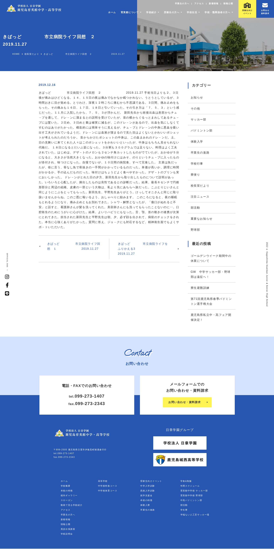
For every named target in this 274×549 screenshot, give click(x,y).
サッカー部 (198, 119)
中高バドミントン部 (191, 500)
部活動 (195, 207)
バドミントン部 (202, 130)
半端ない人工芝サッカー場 (194, 515)
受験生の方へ (167, 13)
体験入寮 (145, 505)
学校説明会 (67, 534)
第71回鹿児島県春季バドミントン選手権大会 (211, 301)
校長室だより (200, 185)
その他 (195, 108)
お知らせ (197, 97)
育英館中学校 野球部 (191, 496)
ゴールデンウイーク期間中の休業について (211, 258)
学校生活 (189, 13)
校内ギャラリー (69, 496)
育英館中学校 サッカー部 (194, 491)
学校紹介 (146, 13)
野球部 (195, 229)
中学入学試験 (147, 486)
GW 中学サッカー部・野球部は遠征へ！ (210, 274)
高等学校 (103, 481)
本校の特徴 (67, 491)
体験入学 (197, 141)
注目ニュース (200, 196)
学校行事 (197, 163)
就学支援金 (146, 496)
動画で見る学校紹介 (71, 505)
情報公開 (228, 4)
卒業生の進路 (200, 152)
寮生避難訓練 (200, 287)
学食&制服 (186, 481)
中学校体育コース (107, 491)
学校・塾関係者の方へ (216, 13)
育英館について (123, 13)
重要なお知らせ (202, 218)
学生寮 (184, 510)
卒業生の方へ (181, 4)
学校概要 (65, 486)
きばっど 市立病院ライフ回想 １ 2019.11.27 (73, 246)
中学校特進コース (107, 486)
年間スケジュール (190, 486)
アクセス (198, 4)
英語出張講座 (68, 529)
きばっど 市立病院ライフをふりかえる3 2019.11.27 (143, 248)
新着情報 (213, 4)
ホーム (105, 13)
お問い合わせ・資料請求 (184, 402)
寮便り (195, 174)
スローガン (67, 500)
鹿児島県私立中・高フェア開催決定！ (211, 317)
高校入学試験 (147, 491)
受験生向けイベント (151, 481)
